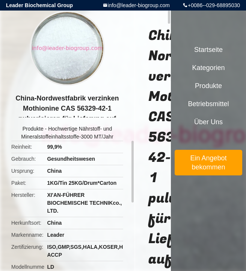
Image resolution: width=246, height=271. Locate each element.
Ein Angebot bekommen (208, 162)
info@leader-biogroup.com (139, 5)
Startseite (208, 49)
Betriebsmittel (208, 104)
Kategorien (208, 68)
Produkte (33, 129)
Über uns (208, 122)
